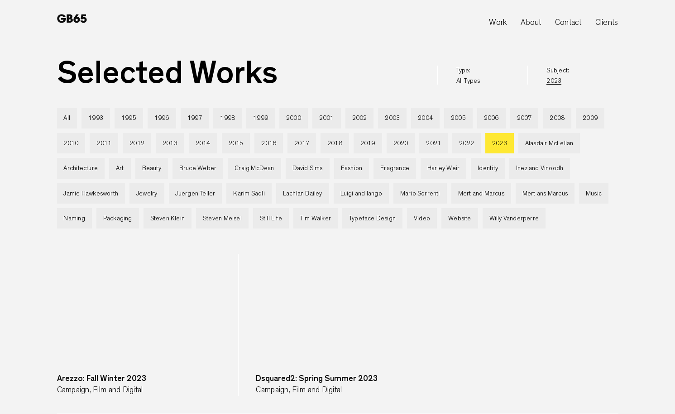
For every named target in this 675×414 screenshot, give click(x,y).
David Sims (307, 168)
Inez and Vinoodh (539, 168)
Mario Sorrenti (420, 193)
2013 (170, 143)
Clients (606, 23)
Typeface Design (372, 218)
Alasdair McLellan (549, 143)
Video (422, 218)
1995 (128, 118)
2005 (458, 118)
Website (459, 218)
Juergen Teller (195, 193)
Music (594, 193)
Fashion (351, 168)
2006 (491, 118)
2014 (203, 143)
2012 (136, 143)
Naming (74, 218)
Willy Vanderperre (514, 218)
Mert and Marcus (481, 193)
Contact (568, 23)
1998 (227, 118)
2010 (70, 143)
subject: (557, 75)
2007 (524, 118)
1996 (161, 118)
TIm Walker (315, 218)
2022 (466, 143)
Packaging (117, 218)
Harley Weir (443, 168)
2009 (590, 118)
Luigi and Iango (361, 193)
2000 (293, 118)
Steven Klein (167, 218)
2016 (268, 143)
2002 (359, 118)
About (531, 23)
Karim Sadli (248, 193)
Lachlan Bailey (302, 193)
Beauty (151, 168)
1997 (194, 118)
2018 (334, 143)
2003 (392, 118)
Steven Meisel (222, 218)
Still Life (271, 218)
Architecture (80, 168)
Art (120, 168)
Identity (488, 168)
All (66, 118)
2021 (433, 143)
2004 (425, 118)
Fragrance (394, 168)
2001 (326, 118)
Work (498, 23)
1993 (95, 118)
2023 (499, 143)
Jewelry (146, 193)
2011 (103, 143)
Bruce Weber (197, 168)
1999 (260, 118)
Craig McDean (254, 168)
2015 (236, 143)
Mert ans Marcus (545, 193)
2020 (400, 143)
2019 (367, 143)
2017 (301, 143)
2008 (557, 118)
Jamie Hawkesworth (90, 193)
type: (468, 75)
